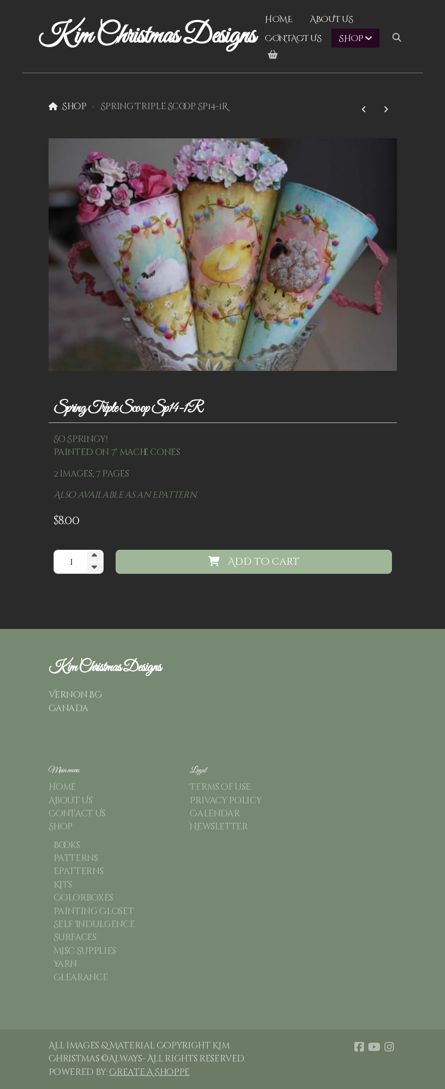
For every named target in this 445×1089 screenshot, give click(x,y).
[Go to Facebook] (359, 1046)
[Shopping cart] (272, 55)
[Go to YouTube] (374, 1046)
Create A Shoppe (149, 1072)
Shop (74, 107)
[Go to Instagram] (389, 1046)
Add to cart (253, 561)
